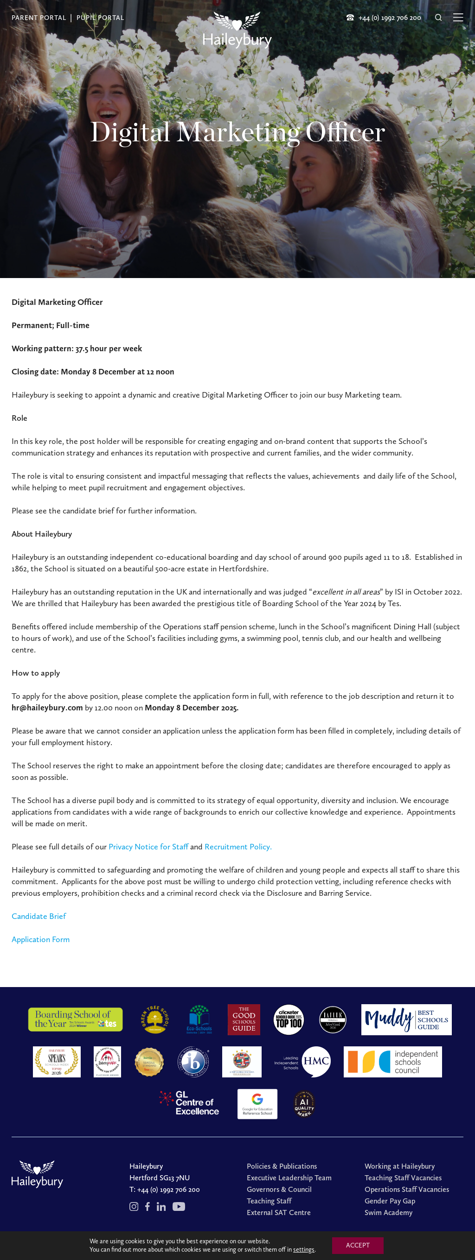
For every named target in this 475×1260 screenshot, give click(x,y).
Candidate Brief (39, 916)
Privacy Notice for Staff (148, 847)
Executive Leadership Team (289, 1177)
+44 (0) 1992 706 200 (168, 1189)
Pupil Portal (100, 18)
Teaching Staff (269, 1201)
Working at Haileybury (400, 1166)
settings (304, 1250)
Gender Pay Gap (390, 1201)
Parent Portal (39, 18)
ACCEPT (358, 1245)
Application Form (41, 939)
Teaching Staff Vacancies (403, 1177)
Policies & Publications (282, 1166)
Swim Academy (388, 1212)
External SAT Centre (279, 1212)
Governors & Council (279, 1189)
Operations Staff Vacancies (407, 1189)
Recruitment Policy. (238, 847)
